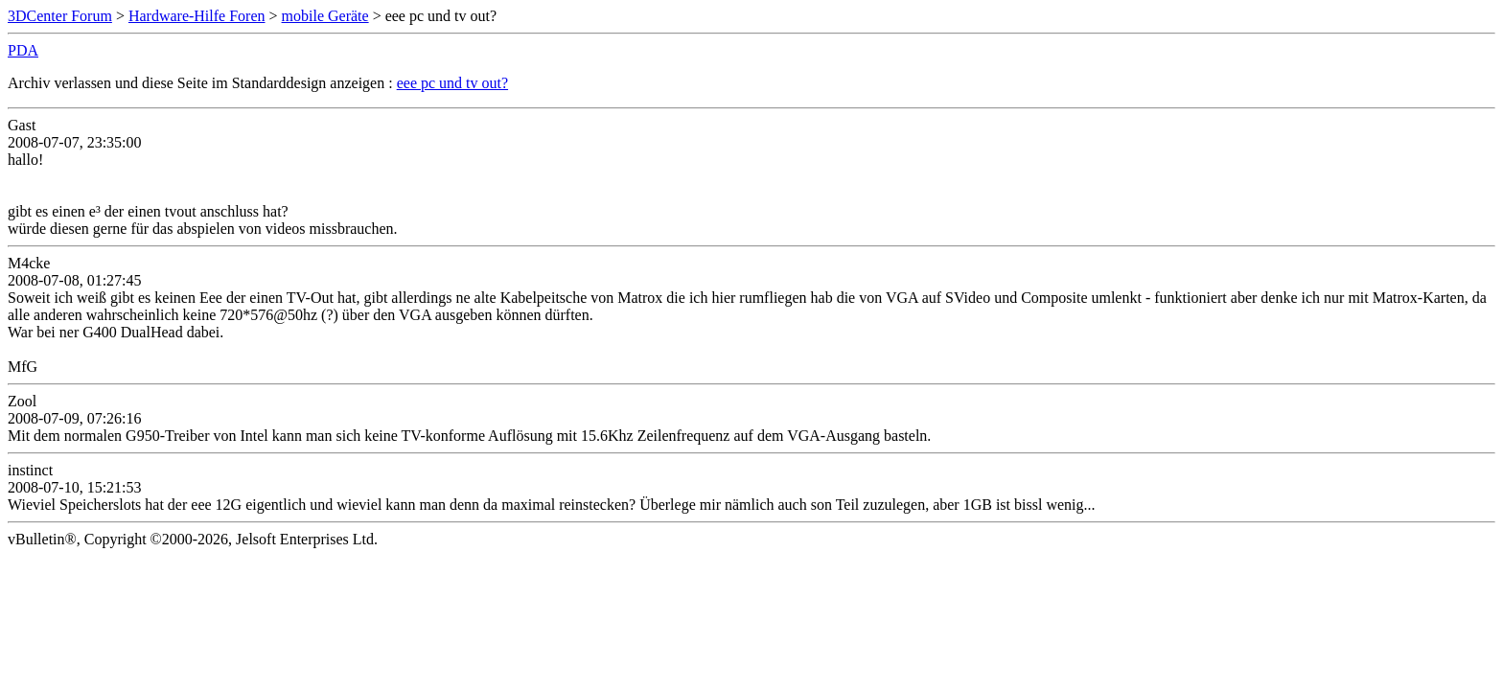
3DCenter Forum (60, 16)
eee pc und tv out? (452, 83)
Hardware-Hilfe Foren (197, 16)
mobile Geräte (325, 16)
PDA (23, 50)
